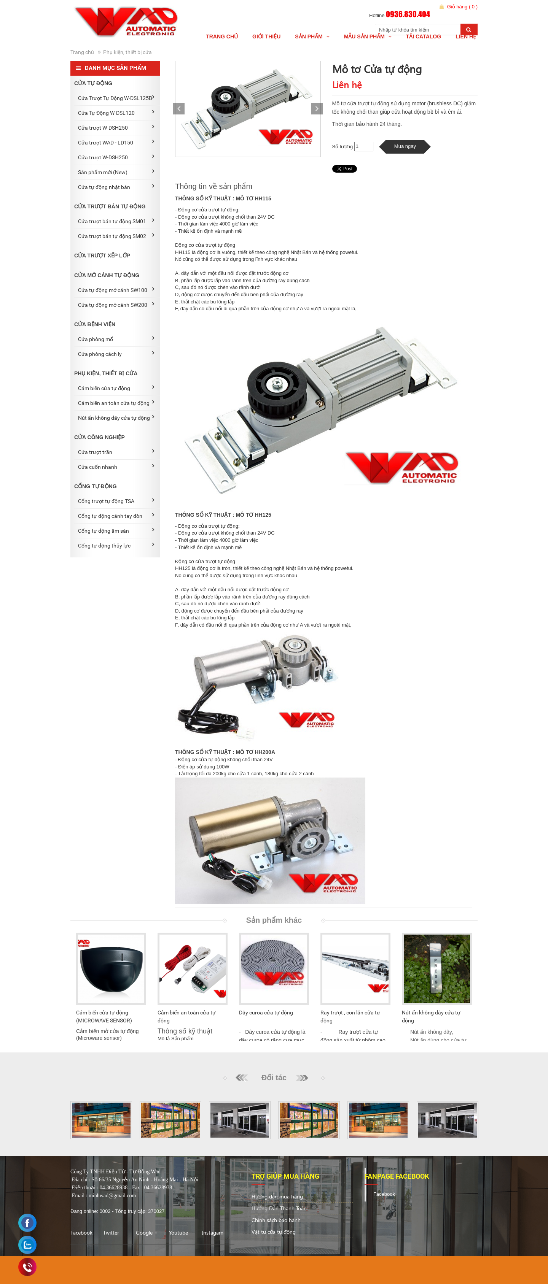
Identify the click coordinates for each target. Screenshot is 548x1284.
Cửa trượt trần (116, 451)
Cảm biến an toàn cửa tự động (116, 402)
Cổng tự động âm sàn (116, 530)
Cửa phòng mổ (116, 338)
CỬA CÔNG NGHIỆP (99, 437)
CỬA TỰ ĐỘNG (93, 83)
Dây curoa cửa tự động (266, 1012)
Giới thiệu (266, 36)
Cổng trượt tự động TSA (116, 500)
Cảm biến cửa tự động (116, 387)
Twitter (111, 1232)
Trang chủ (222, 36)
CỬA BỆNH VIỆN (94, 324)
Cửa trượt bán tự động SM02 (116, 235)
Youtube (178, 1232)
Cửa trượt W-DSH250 (116, 127)
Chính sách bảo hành (276, 1220)
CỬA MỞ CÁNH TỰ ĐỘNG (106, 275)
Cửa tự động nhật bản (116, 186)
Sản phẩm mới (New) (116, 171)
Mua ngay (405, 146)
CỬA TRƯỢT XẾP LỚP (102, 255)
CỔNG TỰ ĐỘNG (95, 486)
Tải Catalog (423, 36)
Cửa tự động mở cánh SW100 (116, 289)
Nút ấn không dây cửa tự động (116, 417)
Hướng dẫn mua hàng (277, 1196)
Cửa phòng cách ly (116, 353)
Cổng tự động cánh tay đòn (116, 515)
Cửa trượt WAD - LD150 (116, 142)
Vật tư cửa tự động (274, 1231)
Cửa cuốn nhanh (116, 466)
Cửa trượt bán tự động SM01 (116, 220)
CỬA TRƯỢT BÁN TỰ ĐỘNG (109, 206)
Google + (147, 1232)
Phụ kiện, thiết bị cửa (127, 52)
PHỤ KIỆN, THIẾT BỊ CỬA (105, 373)
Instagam (212, 1232)
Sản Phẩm (312, 36)
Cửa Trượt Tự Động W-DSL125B (116, 97)
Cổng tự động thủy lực (116, 545)
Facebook (81, 1232)
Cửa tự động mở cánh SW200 (116, 304)
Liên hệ (466, 36)
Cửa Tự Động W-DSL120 (116, 112)
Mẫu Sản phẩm (368, 36)
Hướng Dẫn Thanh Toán (279, 1208)
